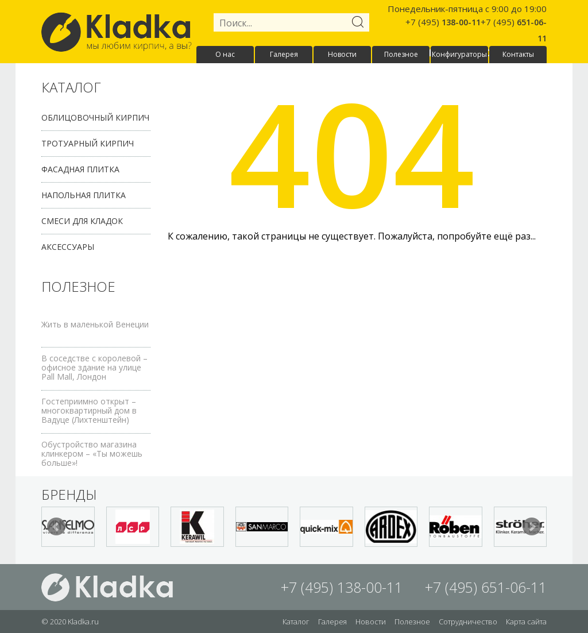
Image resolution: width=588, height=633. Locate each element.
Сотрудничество (468, 621)
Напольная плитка (83, 195)
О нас (225, 54)
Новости (342, 54)
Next (532, 527)
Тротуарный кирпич (87, 143)
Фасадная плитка (80, 169)
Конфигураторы (459, 54)
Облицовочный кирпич (95, 117)
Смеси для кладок (82, 220)
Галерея (284, 54)
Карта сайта (526, 621)
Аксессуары (67, 246)
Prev (56, 527)
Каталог (296, 621)
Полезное (401, 54)
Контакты (518, 54)
